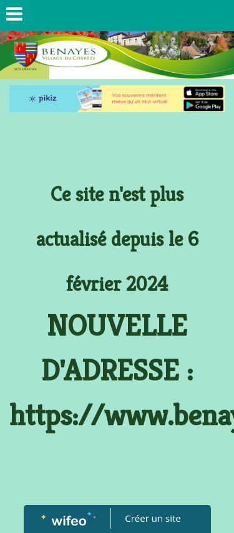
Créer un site (152, 518)
